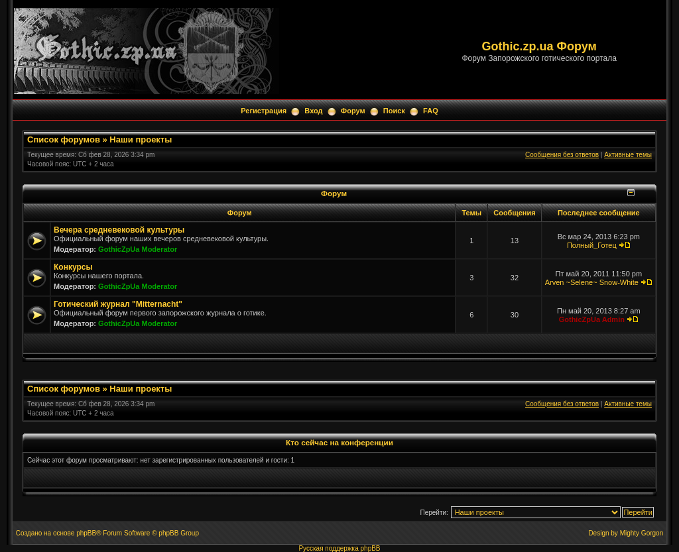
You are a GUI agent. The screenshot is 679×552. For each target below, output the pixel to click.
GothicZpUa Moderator (137, 249)
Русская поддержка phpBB (339, 548)
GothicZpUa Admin (592, 319)
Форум (353, 111)
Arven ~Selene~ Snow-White (592, 282)
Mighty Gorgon (642, 533)
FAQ (430, 111)
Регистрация (263, 111)
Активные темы (628, 154)
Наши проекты (140, 139)
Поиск (394, 111)
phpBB (86, 533)
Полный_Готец (592, 245)
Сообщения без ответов (562, 154)
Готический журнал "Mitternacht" (118, 304)
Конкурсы (73, 267)
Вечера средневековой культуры (119, 230)
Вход (313, 111)
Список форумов (63, 139)
